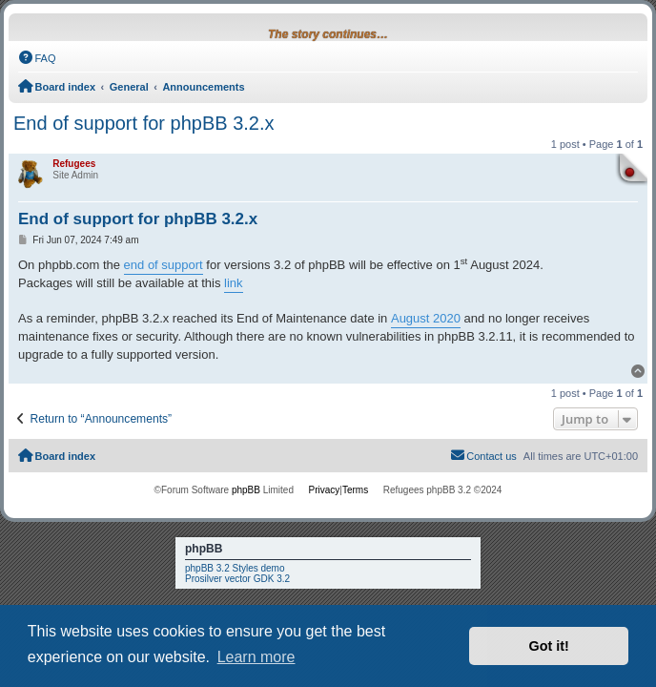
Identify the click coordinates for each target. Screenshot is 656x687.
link (233, 283)
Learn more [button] (256, 657)
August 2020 (426, 318)
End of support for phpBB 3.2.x (144, 123)
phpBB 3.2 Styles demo (235, 568)
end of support (163, 265)
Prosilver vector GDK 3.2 (237, 578)
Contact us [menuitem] (483, 455)
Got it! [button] (549, 646)
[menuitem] (37, 58)
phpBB (246, 490)
